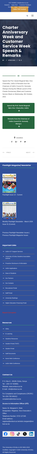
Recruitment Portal (11, 288)
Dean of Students (10, 273)
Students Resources (11, 338)
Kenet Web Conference (12, 358)
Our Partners (9, 278)
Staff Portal (8, 293)
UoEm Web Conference (12, 363)
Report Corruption (9, 312)
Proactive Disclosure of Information (16, 263)
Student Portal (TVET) (12, 343)
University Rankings (11, 298)
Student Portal (9, 348)
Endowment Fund (24, 7)
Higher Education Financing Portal (15, 303)
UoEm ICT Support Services (14, 251)
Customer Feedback (25, 5)
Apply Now (14, 5)
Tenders (10, 7)
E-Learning (8, 334)
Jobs (15, 7)
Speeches (11, 60)
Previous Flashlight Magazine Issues (15, 235)
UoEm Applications (11, 268)
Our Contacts (9, 283)
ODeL (7, 329)
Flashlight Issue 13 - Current (12, 195)
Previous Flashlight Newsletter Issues (15, 232)
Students (6, 5)
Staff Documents (10, 353)
